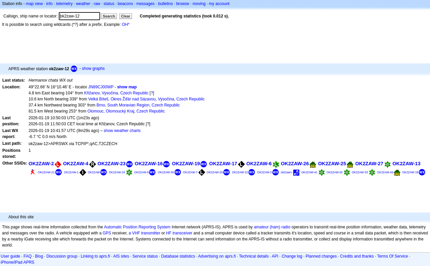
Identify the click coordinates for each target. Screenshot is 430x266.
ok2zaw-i (286, 172)
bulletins (165, 3)
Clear (125, 16)
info (49, 3)
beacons (125, 3)
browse (182, 3)
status (108, 3)
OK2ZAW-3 (264, 172)
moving (199, 3)
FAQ (28, 256)
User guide (10, 256)
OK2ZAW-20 (335, 172)
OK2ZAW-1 (71, 172)
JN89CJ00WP (101, 87)
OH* (126, 24)
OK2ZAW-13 (406, 163)
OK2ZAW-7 (190, 172)
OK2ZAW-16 (149, 163)
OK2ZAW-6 (258, 163)
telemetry (64, 3)
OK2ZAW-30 (166, 172)
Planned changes (321, 256)
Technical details (254, 256)
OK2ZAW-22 (240, 172)
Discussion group (61, 256)
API (275, 256)
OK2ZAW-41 (309, 172)
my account (219, 3)
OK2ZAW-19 (186, 163)
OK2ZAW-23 (111, 163)
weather (83, 3)
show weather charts (121, 130)
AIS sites (121, 256)
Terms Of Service (392, 256)
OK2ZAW (94, 172)
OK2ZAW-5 (141, 172)
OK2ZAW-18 (410, 172)
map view (34, 3)
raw (97, 3)
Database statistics (178, 256)
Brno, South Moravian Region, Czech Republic (138, 105)
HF (168, 233)
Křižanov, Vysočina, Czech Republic (116, 93)
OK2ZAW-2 (41, 163)
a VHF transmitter (144, 233)
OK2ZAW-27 (369, 163)
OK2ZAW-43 (385, 172)
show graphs (93, 68)
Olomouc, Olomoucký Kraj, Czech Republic (126, 111)
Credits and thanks (357, 256)
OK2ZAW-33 (360, 172)
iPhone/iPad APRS (17, 262)
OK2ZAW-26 (295, 163)
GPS (107, 233)
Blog (39, 256)
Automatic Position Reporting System (137, 227)
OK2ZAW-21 (46, 172)
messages (145, 3)
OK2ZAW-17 (223, 163)
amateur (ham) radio (272, 227)
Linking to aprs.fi (95, 256)
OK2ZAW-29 (215, 172)
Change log (292, 256)
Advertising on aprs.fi (217, 256)
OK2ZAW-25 (332, 163)
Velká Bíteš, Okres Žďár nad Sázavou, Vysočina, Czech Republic (146, 99)
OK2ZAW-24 (117, 172)
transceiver (182, 233)
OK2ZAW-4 (75, 163)
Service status (145, 256)
